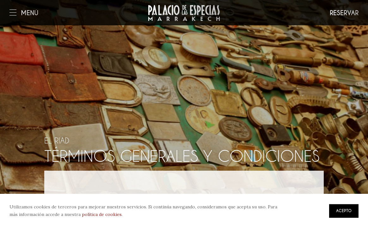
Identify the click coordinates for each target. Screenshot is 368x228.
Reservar (344, 13)
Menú (24, 13)
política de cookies (102, 214)
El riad (56, 140)
